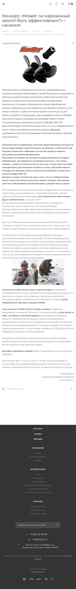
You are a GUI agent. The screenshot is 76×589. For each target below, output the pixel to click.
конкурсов (67, 367)
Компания (38, 448)
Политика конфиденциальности (38, 485)
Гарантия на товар (38, 514)
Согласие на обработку (38, 489)
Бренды (38, 439)
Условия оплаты (38, 510)
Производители (38, 482)
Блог (38, 474)
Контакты (38, 460)
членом (35, 360)
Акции (38, 434)
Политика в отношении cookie (38, 492)
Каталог (38, 429)
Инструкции (38, 478)
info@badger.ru (40, 539)
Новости (38, 453)
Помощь (38, 501)
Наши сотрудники (38, 457)
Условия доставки (38, 506)
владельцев (28, 190)
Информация (38, 469)
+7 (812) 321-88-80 (39, 534)
